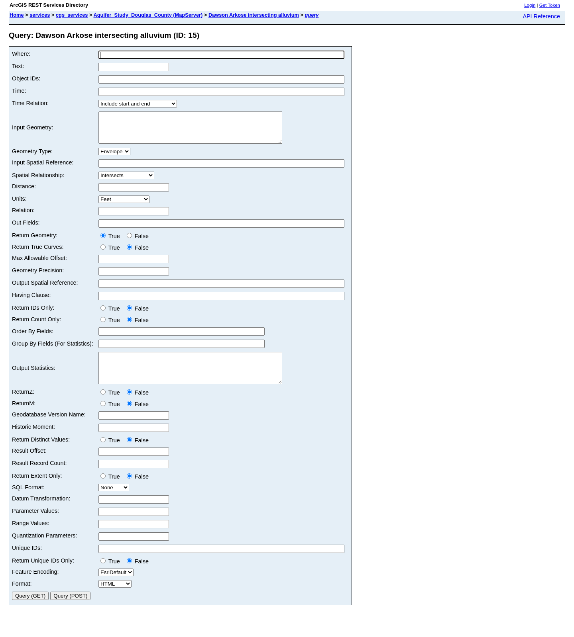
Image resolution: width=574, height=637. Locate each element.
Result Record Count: (39, 475)
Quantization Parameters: (44, 547)
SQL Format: (28, 499)
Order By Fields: (32, 337)
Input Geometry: (32, 130)
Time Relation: (30, 103)
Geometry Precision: (38, 276)
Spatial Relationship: (38, 181)
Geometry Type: (32, 157)
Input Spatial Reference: (42, 168)
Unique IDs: (27, 560)
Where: (21, 54)
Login (529, 5)
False (138, 242)
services (39, 15)
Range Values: (30, 535)
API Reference (541, 16)
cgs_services (72, 15)
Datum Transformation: (41, 510)
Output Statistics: (33, 377)
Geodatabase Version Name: (49, 426)
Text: (18, 66)
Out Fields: (26, 228)
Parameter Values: (35, 523)
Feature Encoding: (35, 583)
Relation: (23, 216)
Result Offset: (29, 462)
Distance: (24, 192)
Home (17, 15)
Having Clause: (31, 301)
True (111, 242)
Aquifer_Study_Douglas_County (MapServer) (148, 15)
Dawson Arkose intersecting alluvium (253, 15)
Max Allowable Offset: (39, 264)
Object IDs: (26, 78)
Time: (19, 91)
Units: (19, 204)
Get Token (549, 5)
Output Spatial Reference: (45, 288)
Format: (22, 595)
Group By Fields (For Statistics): (52, 349)
